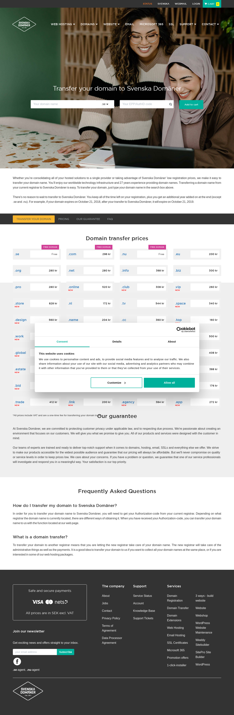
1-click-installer (176, 665)
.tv (124, 303)
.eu (177, 254)
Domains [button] (89, 24)
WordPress (202, 664)
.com (72, 254)
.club (125, 287)
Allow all (169, 382)
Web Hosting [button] (63, 24)
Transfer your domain (33, 219)
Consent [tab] (62, 341)
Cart (212, 3)
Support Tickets (143, 618)
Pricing (63, 219)
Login (196, 3)
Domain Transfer (178, 608)
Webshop (201, 615)
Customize (116, 382)
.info (125, 270)
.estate (20, 369)
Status (147, 3)
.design (21, 320)
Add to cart (191, 104)
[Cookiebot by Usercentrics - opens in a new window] (179, 329)
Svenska (163, 3)
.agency (128, 402)
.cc (124, 320)
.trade (19, 402)
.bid (18, 385)
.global (20, 353)
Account (138, 603)
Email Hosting (176, 635)
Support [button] (188, 24)
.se (17, 254)
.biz (178, 270)
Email (129, 24)
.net (71, 270)
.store (19, 303)
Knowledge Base (144, 610)
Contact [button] (210, 24)
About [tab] (172, 341)
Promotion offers (177, 657)
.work (19, 336)
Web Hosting (175, 627)
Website (200, 608)
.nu (124, 254)
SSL (171, 24)
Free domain (50, 247)
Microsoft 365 (151, 24)
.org (18, 270)
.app (178, 402)
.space (180, 303)
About (106, 595)
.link (71, 402)
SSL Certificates (177, 642)
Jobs (105, 603)
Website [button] (111, 24)
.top (178, 320)
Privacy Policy (111, 618)
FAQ (110, 219)
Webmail (181, 3)
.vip (178, 287)
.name (73, 320)
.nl (70, 303)
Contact (107, 610)
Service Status (142, 595)
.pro (18, 287)
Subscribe (65, 652)
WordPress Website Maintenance (203, 627)
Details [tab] (117, 341)
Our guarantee (88, 219)
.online (73, 287)
